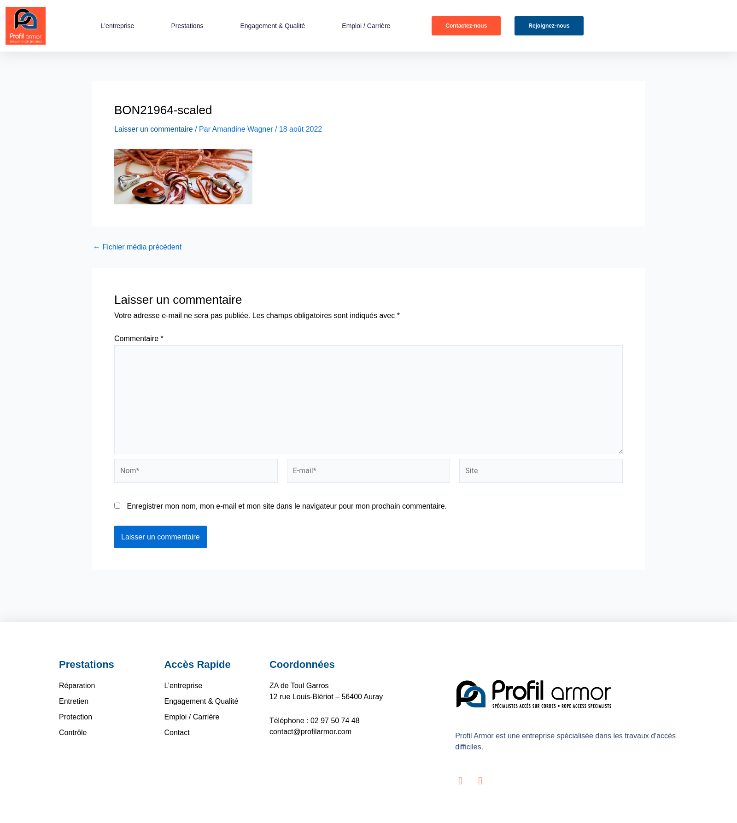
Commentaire (139, 338)
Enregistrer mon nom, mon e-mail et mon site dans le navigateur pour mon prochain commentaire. (287, 506)
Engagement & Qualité (272, 25)
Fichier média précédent (137, 247)
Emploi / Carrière (365, 25)
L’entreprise (117, 25)
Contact (176, 732)
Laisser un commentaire (153, 129)
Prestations (187, 25)
